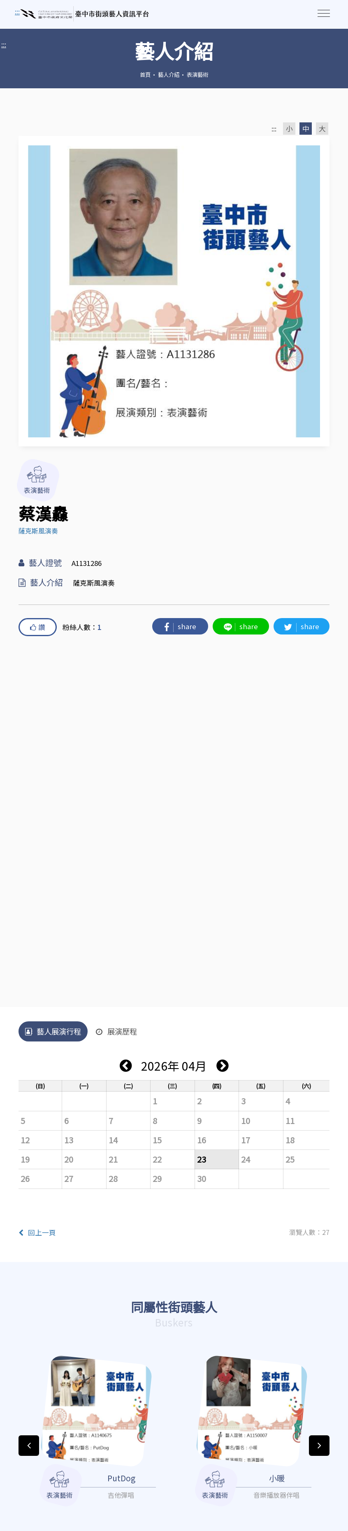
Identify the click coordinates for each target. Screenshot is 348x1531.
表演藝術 (197, 74)
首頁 (145, 74)
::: (3, 44)
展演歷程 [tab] (116, 1031)
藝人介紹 (168, 74)
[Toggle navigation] (324, 13)
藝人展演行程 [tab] (53, 1031)
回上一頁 (37, 1232)
